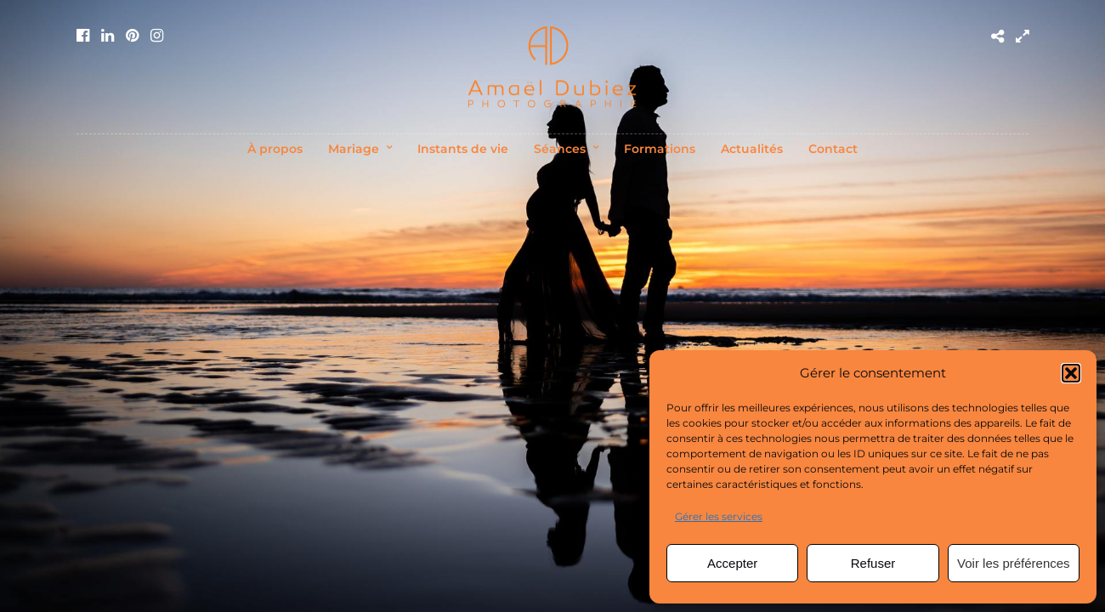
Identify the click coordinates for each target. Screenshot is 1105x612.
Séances (560, 148)
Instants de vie (462, 148)
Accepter (732, 563)
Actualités (752, 148)
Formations (659, 148)
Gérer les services (718, 516)
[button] (1071, 373)
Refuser (873, 563)
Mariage (353, 148)
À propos (275, 148)
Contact (833, 148)
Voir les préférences (1013, 563)
